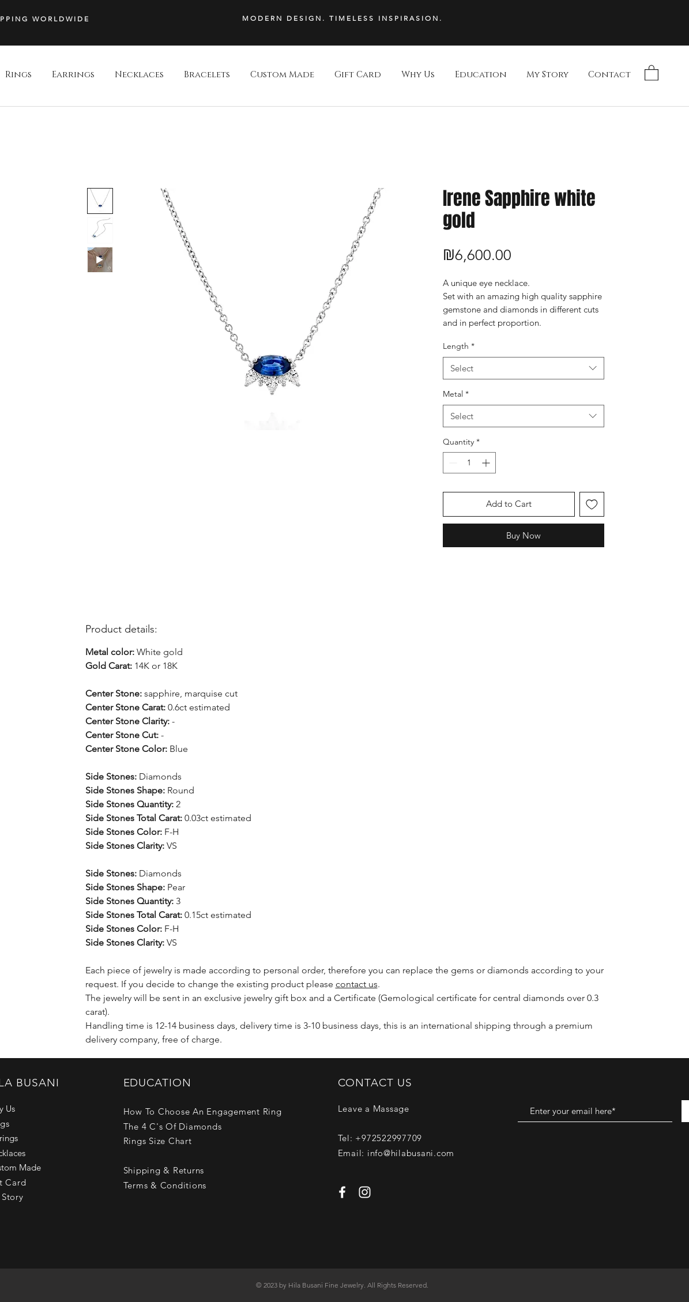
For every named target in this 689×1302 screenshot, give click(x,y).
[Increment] (487, 463)
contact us (357, 984)
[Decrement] (452, 463)
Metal (456, 394)
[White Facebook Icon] (342, 1192)
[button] (651, 72)
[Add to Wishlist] (591, 504)
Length (459, 346)
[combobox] (523, 368)
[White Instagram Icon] (364, 1192)
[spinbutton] (469, 463)
